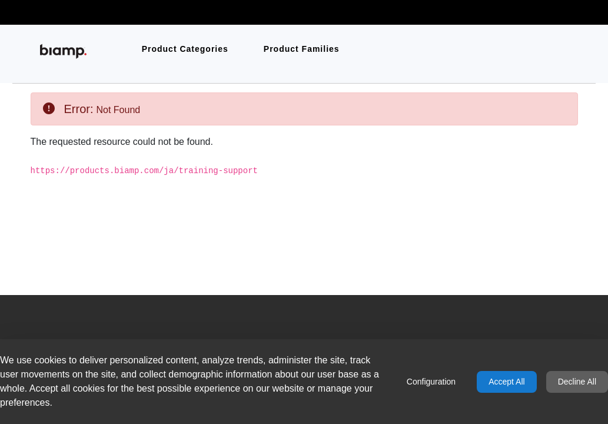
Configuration (431, 381)
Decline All (577, 381)
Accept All (506, 381)
